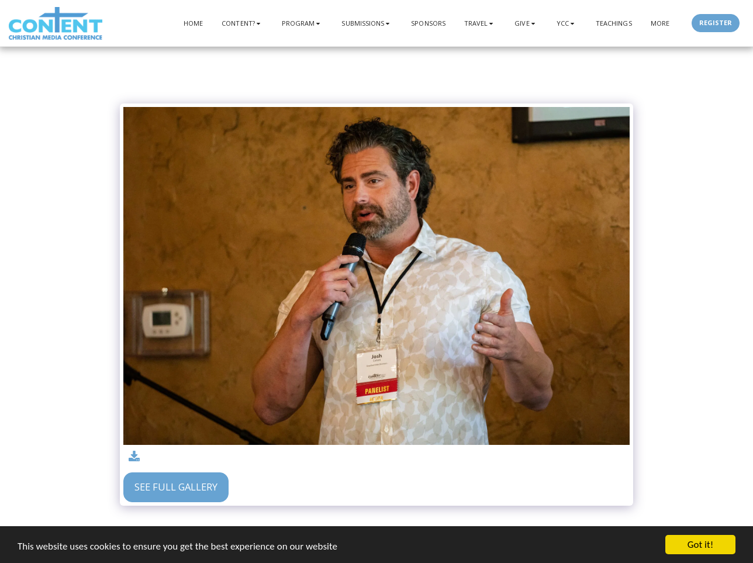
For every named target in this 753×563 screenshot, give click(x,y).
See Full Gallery (175, 486)
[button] (242, 23)
